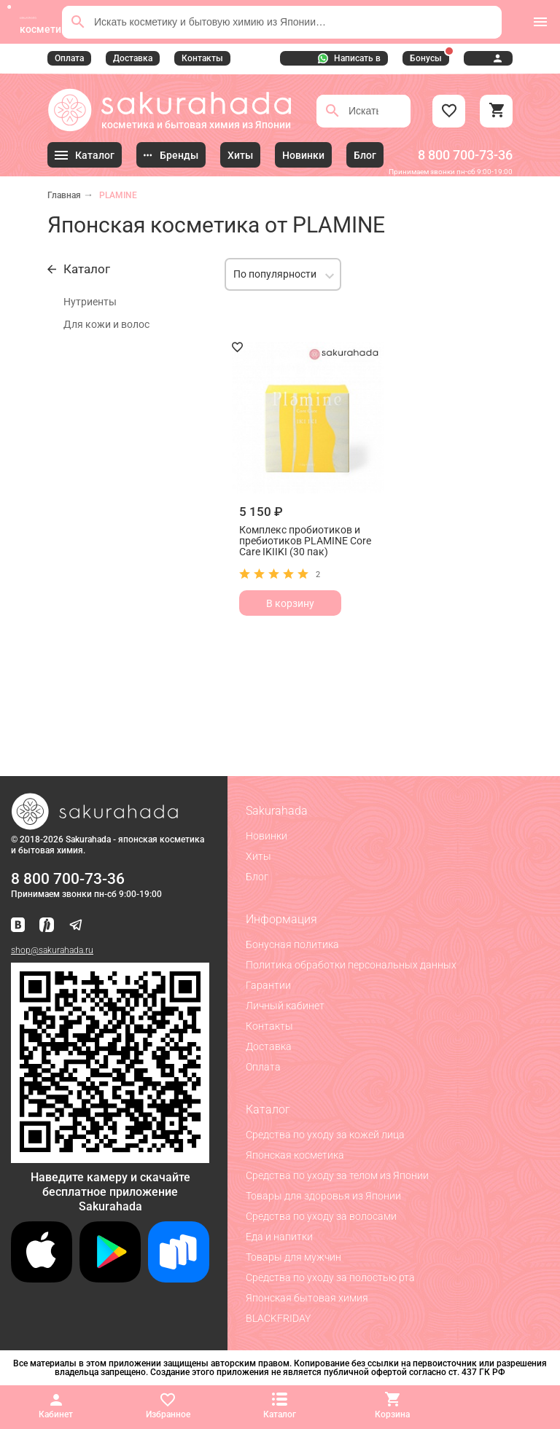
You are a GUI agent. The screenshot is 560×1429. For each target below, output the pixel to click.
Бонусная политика (292, 944)
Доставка (132, 58)
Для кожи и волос (106, 324)
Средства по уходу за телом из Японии (337, 1175)
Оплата (69, 58)
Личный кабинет (285, 1005)
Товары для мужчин (293, 1257)
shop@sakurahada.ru (52, 950)
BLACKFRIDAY (278, 1318)
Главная (64, 195)
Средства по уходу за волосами (321, 1216)
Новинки (266, 836)
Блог (257, 876)
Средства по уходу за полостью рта (330, 1277)
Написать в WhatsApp (349, 59)
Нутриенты (90, 302)
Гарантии (268, 985)
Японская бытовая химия (307, 1298)
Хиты (258, 856)
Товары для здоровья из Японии (323, 1196)
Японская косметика (295, 1155)
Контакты (202, 58)
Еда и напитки (279, 1236)
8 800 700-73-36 (465, 155)
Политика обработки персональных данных (351, 965)
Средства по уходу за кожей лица (325, 1134)
